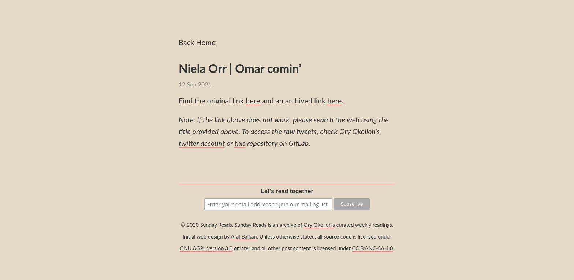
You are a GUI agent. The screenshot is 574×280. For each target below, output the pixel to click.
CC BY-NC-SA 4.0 (372, 248)
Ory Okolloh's (319, 225)
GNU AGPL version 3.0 (206, 248)
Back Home (197, 42)
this (239, 143)
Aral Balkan (244, 236)
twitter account (202, 143)
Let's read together (287, 191)
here (253, 100)
